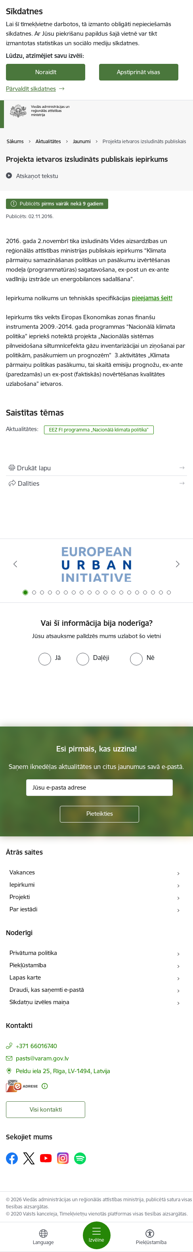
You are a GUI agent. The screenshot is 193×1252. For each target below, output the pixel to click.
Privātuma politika (33, 953)
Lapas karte (25, 977)
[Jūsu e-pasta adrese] (99, 787)
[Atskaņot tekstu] (37, 175)
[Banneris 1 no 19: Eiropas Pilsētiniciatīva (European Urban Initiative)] (96, 564)
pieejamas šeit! (152, 298)
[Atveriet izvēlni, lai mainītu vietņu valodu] (43, 1238)
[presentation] (66, 695)
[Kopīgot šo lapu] (96, 483)
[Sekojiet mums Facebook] (12, 1158)
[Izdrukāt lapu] (96, 467)
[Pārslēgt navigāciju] (97, 1235)
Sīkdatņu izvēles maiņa (39, 1002)
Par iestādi (23, 909)
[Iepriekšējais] (15, 564)
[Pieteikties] (99, 814)
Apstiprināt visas (138, 72)
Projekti (20, 897)
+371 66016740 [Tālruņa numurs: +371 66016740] (36, 1046)
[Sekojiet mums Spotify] (80, 1158)
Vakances (22, 872)
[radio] (49, 657)
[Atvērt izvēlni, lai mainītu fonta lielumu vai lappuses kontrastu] (150, 1238)
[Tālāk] (178, 564)
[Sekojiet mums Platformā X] (29, 1158)
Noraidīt (45, 72)
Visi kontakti (46, 1109)
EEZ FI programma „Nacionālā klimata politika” (99, 430)
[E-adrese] (22, 1086)
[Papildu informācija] (45, 1086)
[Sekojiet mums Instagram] (63, 1158)
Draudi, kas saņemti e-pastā (47, 989)
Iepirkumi (22, 884)
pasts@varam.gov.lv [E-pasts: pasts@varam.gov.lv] (42, 1058)
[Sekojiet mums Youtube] (46, 1158)
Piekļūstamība (28, 965)
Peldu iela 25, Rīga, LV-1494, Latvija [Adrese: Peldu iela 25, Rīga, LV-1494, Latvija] (63, 1071)
